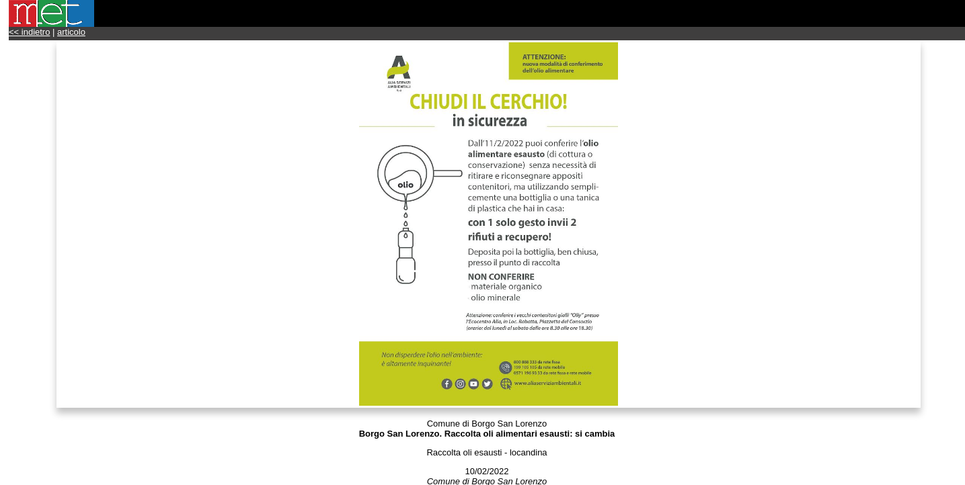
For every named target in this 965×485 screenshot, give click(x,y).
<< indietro (29, 32)
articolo (71, 32)
